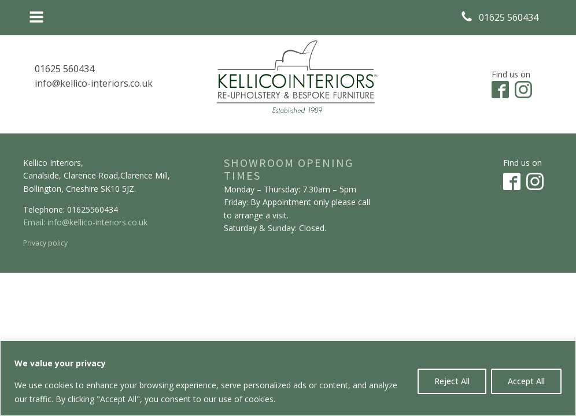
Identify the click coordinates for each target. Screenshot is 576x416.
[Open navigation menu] (36, 18)
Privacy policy (45, 243)
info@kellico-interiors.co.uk (94, 83)
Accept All (526, 381)
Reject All (452, 381)
